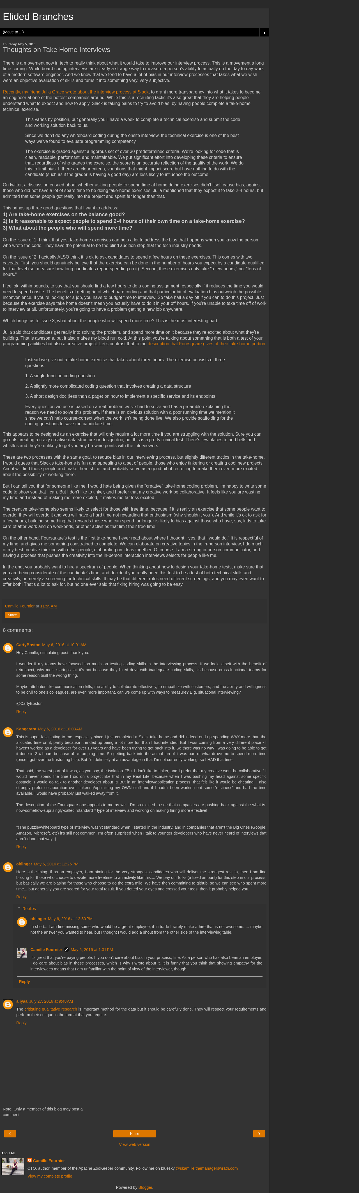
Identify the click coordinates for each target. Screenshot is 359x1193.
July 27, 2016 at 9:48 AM (51, 1001)
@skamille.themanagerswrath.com (207, 1168)
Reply (21, 711)
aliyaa (21, 1001)
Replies (29, 908)
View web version (134, 1144)
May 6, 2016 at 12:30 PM (70, 919)
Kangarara (26, 729)
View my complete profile (49, 1176)
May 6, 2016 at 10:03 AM (60, 729)
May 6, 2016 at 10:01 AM (64, 645)
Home (134, 1134)
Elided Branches (38, 16)
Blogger (145, 1187)
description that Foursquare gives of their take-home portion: (207, 343)
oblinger (24, 864)
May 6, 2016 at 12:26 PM (56, 864)
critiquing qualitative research (50, 1009)
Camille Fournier (46, 949)
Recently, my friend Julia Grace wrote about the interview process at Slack (76, 92)
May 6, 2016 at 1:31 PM (92, 949)
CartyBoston (28, 645)
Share (12, 615)
